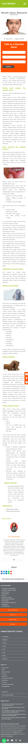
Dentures (4, 595)
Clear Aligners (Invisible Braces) (8, 588)
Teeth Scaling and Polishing (8, 599)
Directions (14, 734)
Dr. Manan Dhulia (13, 486)
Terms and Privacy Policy (7, 678)
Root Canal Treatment (7, 597)
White (8, 198)
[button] (24, 3)
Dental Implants (5, 593)
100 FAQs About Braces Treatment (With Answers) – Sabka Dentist (13, 708)
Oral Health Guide (5, 606)
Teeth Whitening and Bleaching (9, 602)
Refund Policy (5, 680)
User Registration (5, 686)
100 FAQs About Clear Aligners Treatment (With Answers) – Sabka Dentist (12, 704)
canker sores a (18, 76)
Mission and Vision (6, 671)
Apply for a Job (5, 667)
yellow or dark (17, 198)
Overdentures (5, 604)
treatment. (11, 411)
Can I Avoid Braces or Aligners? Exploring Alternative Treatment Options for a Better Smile (13, 711)
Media (3, 669)
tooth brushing (7, 305)
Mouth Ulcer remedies (13, 511)
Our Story (4, 674)
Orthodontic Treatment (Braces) (9, 590)
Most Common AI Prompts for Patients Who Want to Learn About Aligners (14, 718)
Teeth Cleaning (5, 600)
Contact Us (4, 682)
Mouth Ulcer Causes (12, 509)
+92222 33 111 (16, 732)
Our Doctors (4, 676)
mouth (18, 213)
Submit (8, 66)
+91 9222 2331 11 (9, 736)
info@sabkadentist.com (6, 734)
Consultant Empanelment (7, 684)
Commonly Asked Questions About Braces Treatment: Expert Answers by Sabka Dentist (14, 715)
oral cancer (8, 227)
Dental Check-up (5, 592)
